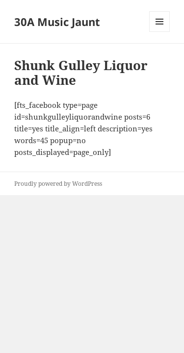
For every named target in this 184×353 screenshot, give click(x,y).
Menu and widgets (160, 31)
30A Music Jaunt (57, 21)
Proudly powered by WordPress (58, 183)
